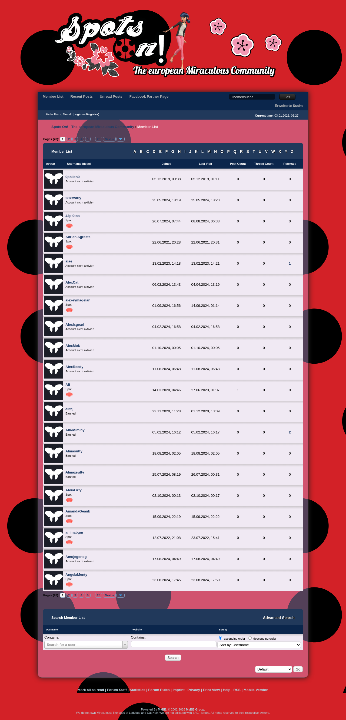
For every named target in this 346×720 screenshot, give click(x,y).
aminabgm (74, 532)
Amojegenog (76, 557)
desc (86, 163)
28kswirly (73, 198)
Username (52, 629)
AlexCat (71, 282)
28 (98, 139)
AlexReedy (74, 367)
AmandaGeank (77, 511)
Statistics (137, 690)
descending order (264, 638)
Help (226, 690)
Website (137, 629)
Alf (67, 385)
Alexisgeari (74, 325)
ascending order (234, 638)
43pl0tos (72, 216)
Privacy (194, 690)
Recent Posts (82, 96)
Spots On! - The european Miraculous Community (92, 127)
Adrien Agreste (78, 237)
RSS (237, 690)
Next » (109, 139)
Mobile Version (256, 690)
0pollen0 (72, 177)
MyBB (162, 709)
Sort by (223, 629)
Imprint (179, 690)
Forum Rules (158, 690)
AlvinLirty (73, 490)
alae (68, 261)
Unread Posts (111, 96)
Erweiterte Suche (289, 106)
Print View (211, 690)
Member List (53, 96)
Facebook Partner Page (149, 96)
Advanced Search (279, 618)
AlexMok (72, 346)
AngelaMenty (76, 575)
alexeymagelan (78, 300)
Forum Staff (117, 690)
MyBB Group (195, 709)
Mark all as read (91, 690)
